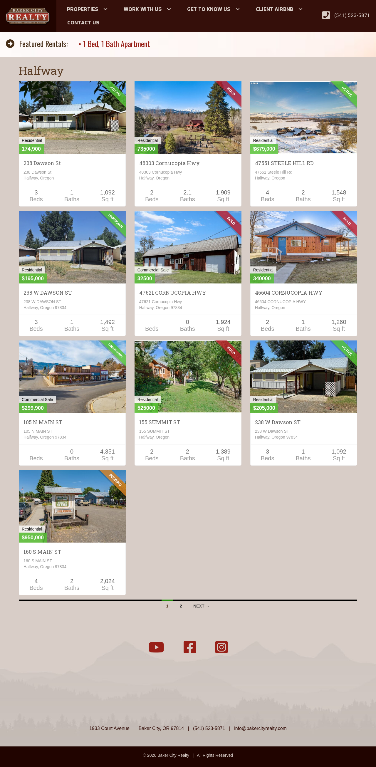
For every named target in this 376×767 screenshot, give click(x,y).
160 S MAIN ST (42, 551)
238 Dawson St (42, 163)
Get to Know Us (208, 9)
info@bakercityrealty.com (260, 728)
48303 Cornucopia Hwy (169, 163)
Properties (82, 9)
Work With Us (143, 9)
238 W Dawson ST (278, 422)
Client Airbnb (274, 9)
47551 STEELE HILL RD (284, 163)
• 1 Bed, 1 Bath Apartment (114, 43)
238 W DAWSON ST (48, 292)
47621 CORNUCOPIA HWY (172, 292)
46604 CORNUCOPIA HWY (289, 292)
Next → (201, 606)
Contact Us (83, 22)
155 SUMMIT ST (159, 422)
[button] (105, 9)
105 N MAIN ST (43, 422)
